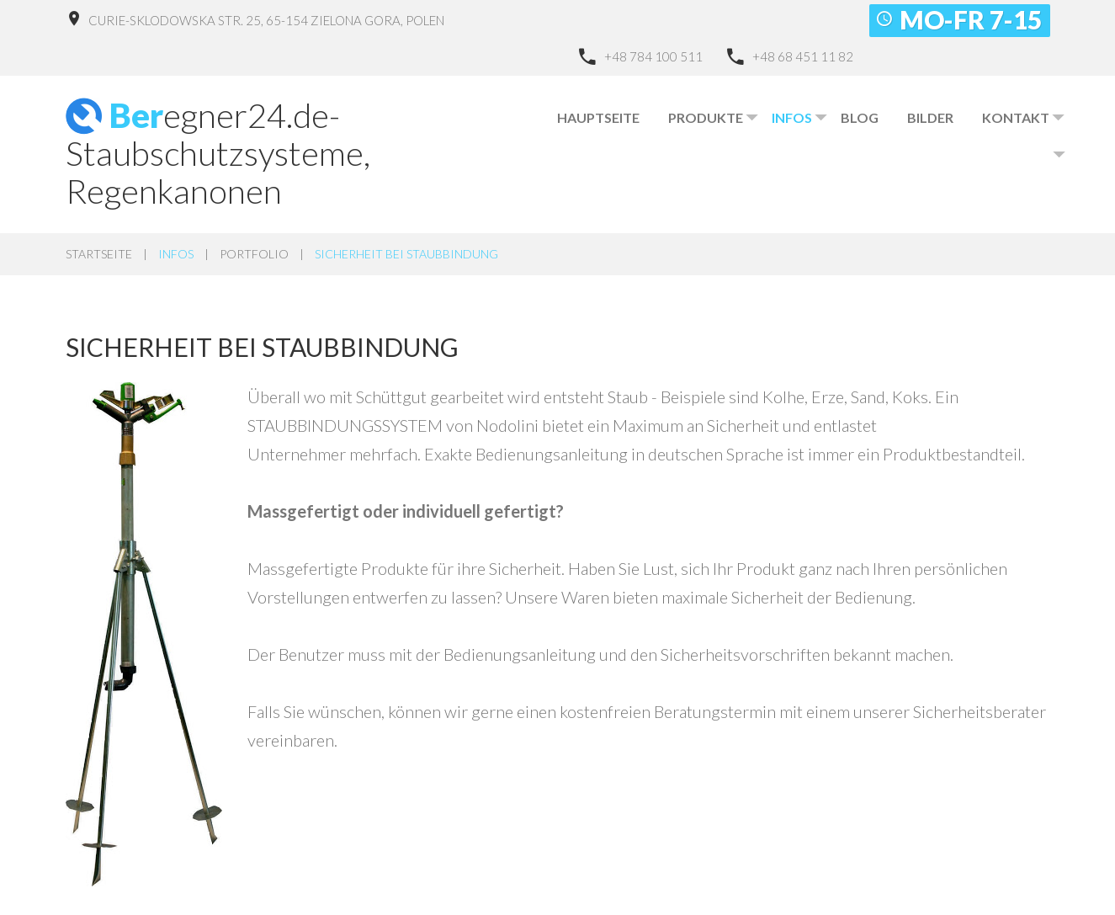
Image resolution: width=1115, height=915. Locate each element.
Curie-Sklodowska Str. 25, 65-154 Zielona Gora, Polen (266, 20)
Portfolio (254, 254)
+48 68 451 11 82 (802, 56)
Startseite (99, 254)
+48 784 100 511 (653, 56)
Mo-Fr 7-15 (971, 19)
